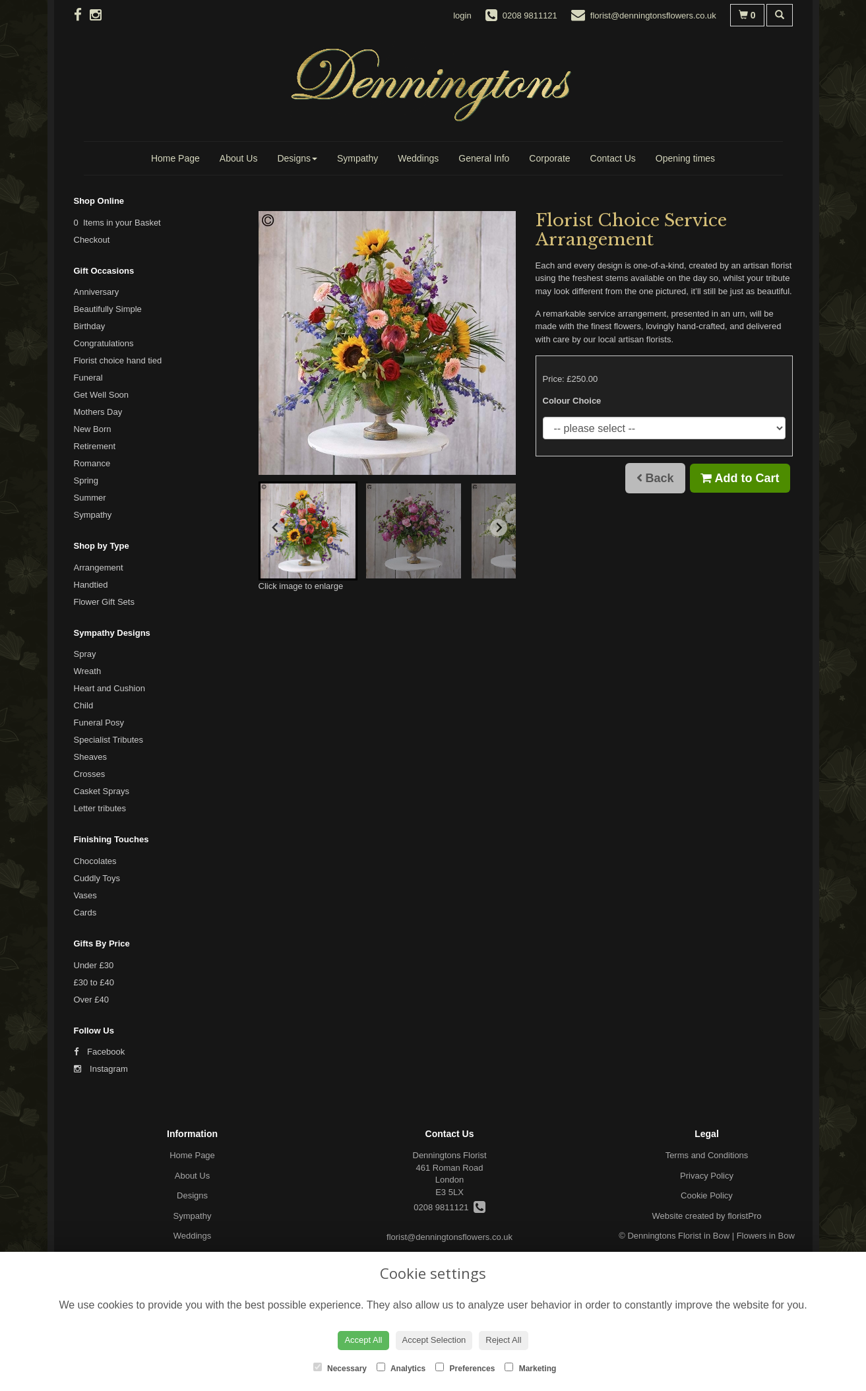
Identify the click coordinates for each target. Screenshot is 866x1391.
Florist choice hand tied (118, 360)
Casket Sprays (102, 791)
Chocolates (95, 861)
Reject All (503, 1340)
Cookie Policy (707, 1195)
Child (84, 705)
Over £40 (91, 1000)
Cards (85, 912)
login (462, 15)
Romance (92, 463)
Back (655, 478)
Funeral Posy (99, 722)
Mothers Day (98, 412)
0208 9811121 (449, 1207)
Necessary (340, 1368)
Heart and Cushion (109, 688)
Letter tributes (100, 808)
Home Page (175, 158)
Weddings (418, 158)
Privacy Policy (706, 1176)
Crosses (90, 774)
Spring (86, 480)
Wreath (88, 671)
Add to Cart (739, 478)
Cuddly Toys (97, 878)
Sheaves (91, 757)
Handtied (91, 585)
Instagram (101, 1069)
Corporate (549, 158)
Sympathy (357, 158)
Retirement (95, 446)
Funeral (88, 378)
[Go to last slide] (275, 527)
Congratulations (104, 343)
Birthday (90, 326)
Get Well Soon (101, 395)
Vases (85, 895)
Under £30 (94, 965)
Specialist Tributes (109, 740)
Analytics (401, 1368)
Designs (297, 158)
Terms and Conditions (707, 1155)
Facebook (99, 1052)
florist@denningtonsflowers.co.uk (449, 1237)
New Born (92, 429)
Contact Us (613, 158)
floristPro (744, 1216)
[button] (308, 530)
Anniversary (96, 292)
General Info (483, 158)
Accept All (363, 1340)
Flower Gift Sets (104, 602)
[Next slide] (498, 527)
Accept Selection (434, 1340)
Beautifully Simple (108, 309)
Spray (85, 654)
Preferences (465, 1368)
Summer (90, 498)
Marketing (530, 1368)
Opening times (685, 158)
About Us (239, 158)
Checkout (92, 240)
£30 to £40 (94, 982)
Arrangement (98, 567)
